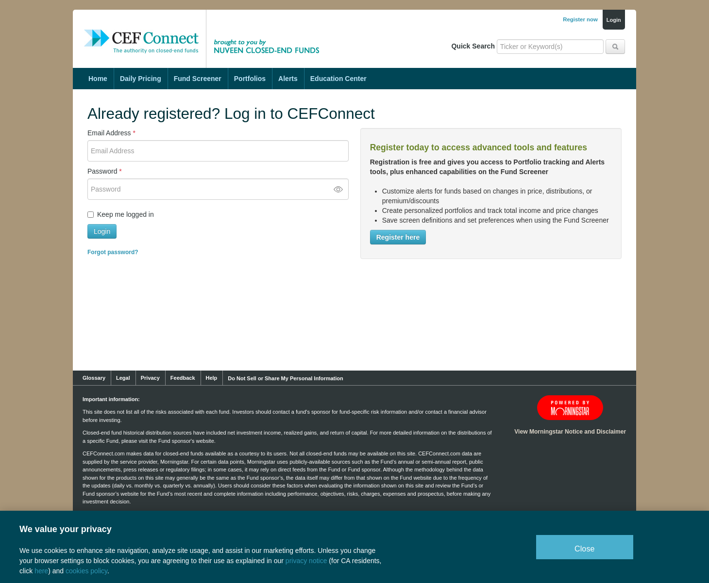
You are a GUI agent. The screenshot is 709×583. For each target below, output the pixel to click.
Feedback (182, 378)
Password (104, 171)
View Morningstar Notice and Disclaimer (570, 431)
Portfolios (250, 78)
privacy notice (306, 561)
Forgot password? (112, 252)
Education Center (338, 78)
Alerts (288, 78)
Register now (580, 19)
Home (97, 78)
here (41, 571)
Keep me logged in (125, 214)
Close (584, 549)
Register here (398, 237)
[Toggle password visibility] (338, 189)
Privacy (150, 378)
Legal (123, 378)
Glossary (94, 378)
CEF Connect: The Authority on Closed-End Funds (141, 31)
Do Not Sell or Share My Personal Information (285, 378)
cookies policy (86, 571)
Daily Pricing (140, 78)
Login (614, 20)
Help (212, 378)
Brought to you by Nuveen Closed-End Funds (269, 31)
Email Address (111, 133)
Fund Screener (197, 78)
